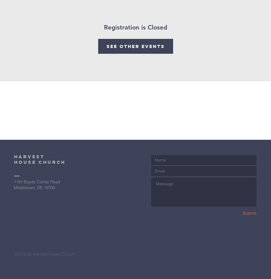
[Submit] (236, 213)
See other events (135, 46)
